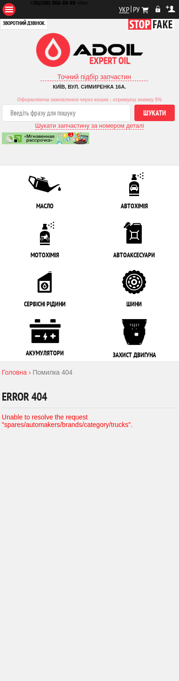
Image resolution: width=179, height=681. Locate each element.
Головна (14, 372)
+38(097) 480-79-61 (53, 3)
